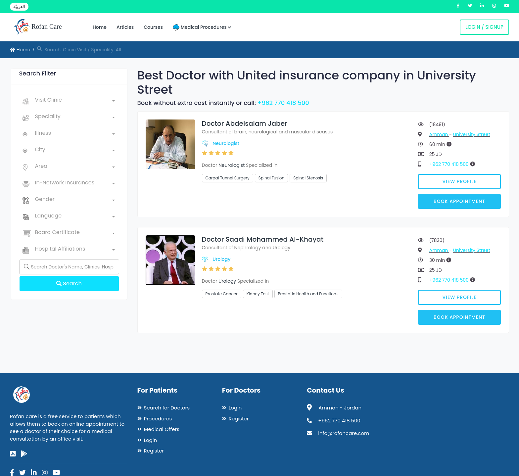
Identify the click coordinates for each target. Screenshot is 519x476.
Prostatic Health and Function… (308, 294)
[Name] (69, 266)
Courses (153, 27)
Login (150, 440)
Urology (221, 259)
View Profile (460, 181)
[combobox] (75, 101)
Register (154, 450)
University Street (471, 134)
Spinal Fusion (271, 178)
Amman (439, 134)
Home (100, 27)
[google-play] (24, 454)
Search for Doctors (167, 407)
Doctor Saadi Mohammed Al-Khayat (263, 239)
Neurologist (225, 143)
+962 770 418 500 (283, 103)
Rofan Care (37, 27)
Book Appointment (459, 201)
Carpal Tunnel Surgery (228, 178)
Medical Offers (161, 429)
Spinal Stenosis (308, 178)
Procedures (158, 418)
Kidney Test (258, 294)
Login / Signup (484, 27)
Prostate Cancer (222, 294)
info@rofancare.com (343, 433)
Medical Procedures (202, 27)
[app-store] (13, 454)
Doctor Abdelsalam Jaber (244, 123)
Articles (125, 27)
